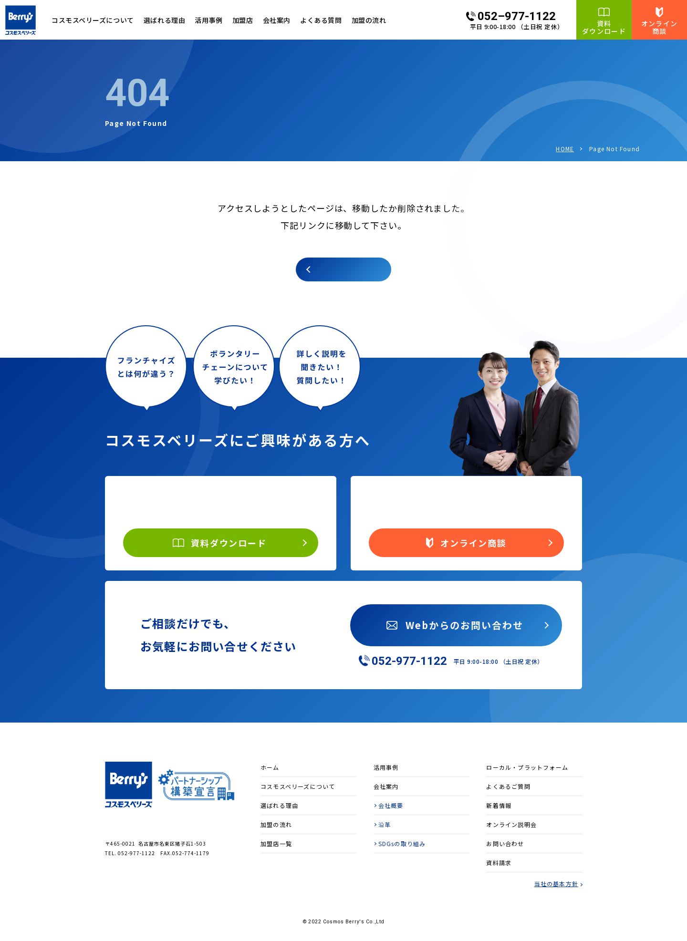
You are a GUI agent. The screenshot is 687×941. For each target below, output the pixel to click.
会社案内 (277, 20)
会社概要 (391, 805)
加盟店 (242, 20)
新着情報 (498, 805)
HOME (565, 149)
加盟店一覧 (276, 843)
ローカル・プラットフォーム (527, 767)
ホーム (270, 767)
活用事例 (208, 20)
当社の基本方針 (556, 883)
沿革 (384, 824)
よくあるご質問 (508, 786)
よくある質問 (321, 20)
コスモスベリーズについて (297, 786)
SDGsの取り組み (402, 843)
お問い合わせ (505, 843)
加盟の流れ (369, 20)
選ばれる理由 (164, 20)
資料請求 (498, 862)
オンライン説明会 (511, 824)
